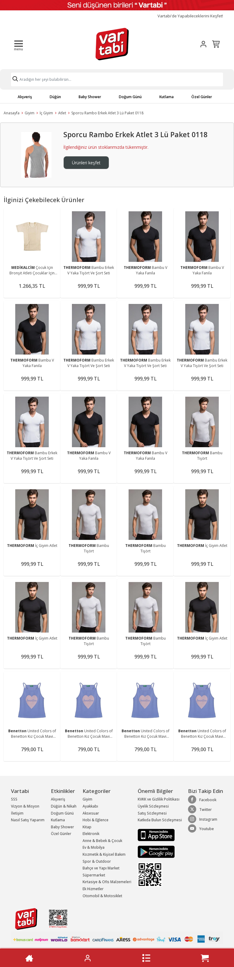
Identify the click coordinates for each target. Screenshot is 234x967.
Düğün (55, 96)
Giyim (29, 113)
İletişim (17, 813)
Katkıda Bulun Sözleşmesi (160, 819)
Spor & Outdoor (97, 861)
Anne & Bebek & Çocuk (102, 840)
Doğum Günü (130, 96)
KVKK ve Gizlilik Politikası (158, 799)
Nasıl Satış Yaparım (27, 819)
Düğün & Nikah (63, 806)
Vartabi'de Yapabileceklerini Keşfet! (190, 16)
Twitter (200, 809)
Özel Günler (201, 96)
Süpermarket (94, 875)
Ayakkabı (90, 806)
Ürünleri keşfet (86, 163)
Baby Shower (90, 96)
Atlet (62, 113)
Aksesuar (91, 813)
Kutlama (166, 96)
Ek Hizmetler (93, 888)
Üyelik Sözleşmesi (153, 806)
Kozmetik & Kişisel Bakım (104, 854)
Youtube (201, 829)
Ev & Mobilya (94, 847)
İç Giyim (46, 113)
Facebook (202, 800)
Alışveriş (25, 96)
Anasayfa (12, 113)
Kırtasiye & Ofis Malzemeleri (107, 881)
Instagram (202, 819)
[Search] (117, 79)
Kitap (87, 827)
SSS (14, 799)
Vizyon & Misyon (25, 806)
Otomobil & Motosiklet (102, 895)
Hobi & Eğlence (95, 819)
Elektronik (91, 833)
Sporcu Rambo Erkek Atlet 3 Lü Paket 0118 (107, 113)
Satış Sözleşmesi (152, 813)
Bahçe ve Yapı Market (101, 868)
